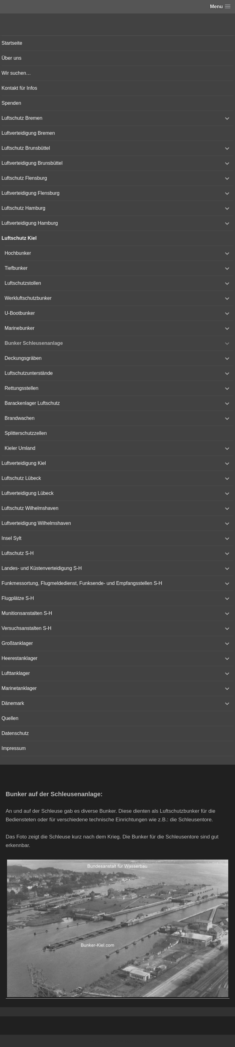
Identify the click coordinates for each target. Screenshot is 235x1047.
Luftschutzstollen (23, 283)
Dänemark (13, 703)
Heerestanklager (19, 658)
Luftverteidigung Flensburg (30, 193)
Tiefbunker (16, 268)
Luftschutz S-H (18, 553)
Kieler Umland (20, 448)
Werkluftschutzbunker (28, 298)
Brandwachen (20, 418)
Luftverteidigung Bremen (28, 133)
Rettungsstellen (21, 388)
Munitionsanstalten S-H (27, 613)
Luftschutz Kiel (19, 238)
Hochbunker (18, 253)
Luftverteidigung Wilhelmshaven (36, 523)
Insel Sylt (11, 538)
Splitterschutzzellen (26, 433)
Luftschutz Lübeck (21, 478)
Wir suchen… (16, 73)
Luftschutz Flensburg (24, 178)
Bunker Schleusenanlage (34, 343)
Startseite (12, 43)
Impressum (14, 748)
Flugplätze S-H (18, 598)
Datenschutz (15, 733)
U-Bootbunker (20, 313)
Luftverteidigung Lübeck (28, 493)
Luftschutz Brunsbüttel (26, 148)
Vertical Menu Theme (129, 1041)
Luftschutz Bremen (22, 118)
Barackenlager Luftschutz (32, 403)
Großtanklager (17, 643)
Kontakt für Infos (19, 88)
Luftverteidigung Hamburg (30, 223)
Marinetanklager (19, 688)
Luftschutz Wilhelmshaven (30, 508)
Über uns (11, 58)
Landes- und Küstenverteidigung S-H (42, 568)
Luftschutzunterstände (29, 373)
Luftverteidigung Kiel (24, 463)
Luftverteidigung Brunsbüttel (32, 163)
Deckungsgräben (23, 358)
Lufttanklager (16, 673)
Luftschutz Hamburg (23, 208)
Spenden (11, 103)
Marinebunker (20, 328)
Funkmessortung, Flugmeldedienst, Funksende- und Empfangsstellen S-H (82, 583)
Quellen (10, 718)
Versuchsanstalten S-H (26, 628)
